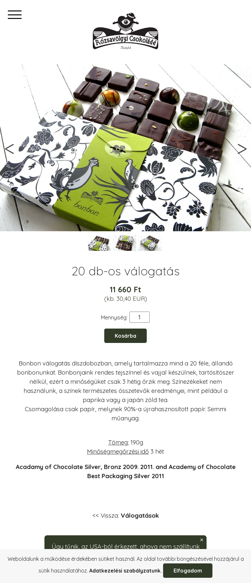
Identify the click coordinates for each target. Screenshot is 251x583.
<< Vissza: (125, 515)
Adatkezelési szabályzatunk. (125, 570)
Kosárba (125, 335)
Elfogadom (188, 570)
